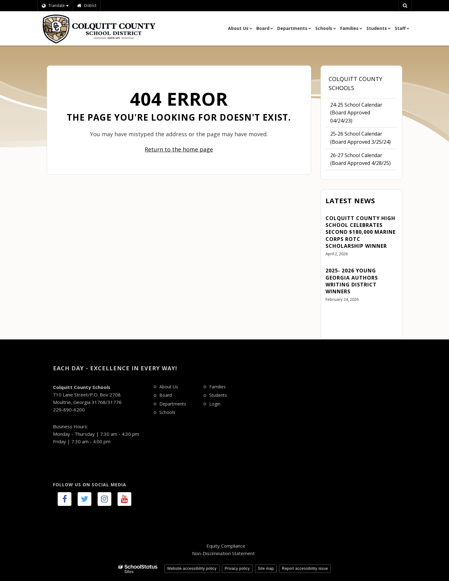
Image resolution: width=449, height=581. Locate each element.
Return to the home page (179, 149)
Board (165, 395)
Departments (172, 404)
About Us (168, 387)
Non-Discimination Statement (223, 553)
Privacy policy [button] (237, 568)
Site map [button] (266, 568)
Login (214, 404)
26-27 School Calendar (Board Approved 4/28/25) (360, 159)
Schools (167, 412)
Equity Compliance (225, 546)
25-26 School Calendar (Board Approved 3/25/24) (360, 137)
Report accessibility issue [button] (305, 568)
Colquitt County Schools (355, 83)
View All (335, 317)
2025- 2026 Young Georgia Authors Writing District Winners (352, 281)
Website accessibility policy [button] (192, 568)
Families (217, 387)
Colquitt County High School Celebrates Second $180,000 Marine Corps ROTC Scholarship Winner (361, 232)
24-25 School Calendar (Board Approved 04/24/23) (356, 114)
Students (218, 395)
